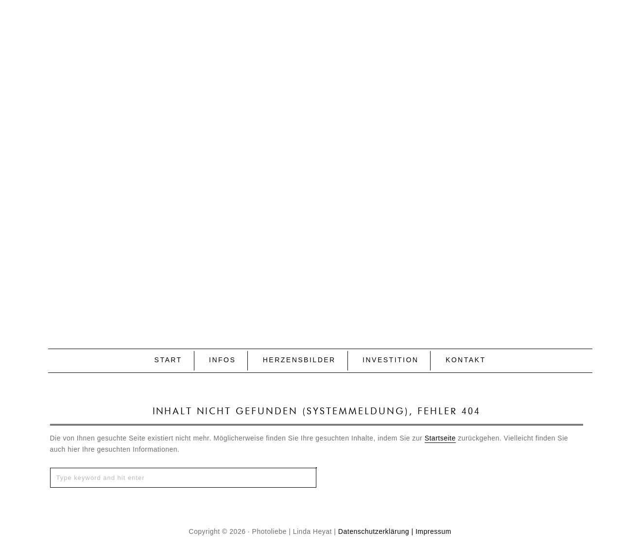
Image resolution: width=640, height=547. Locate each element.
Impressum (433, 531)
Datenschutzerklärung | (376, 531)
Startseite (440, 438)
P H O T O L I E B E (320, 158)
